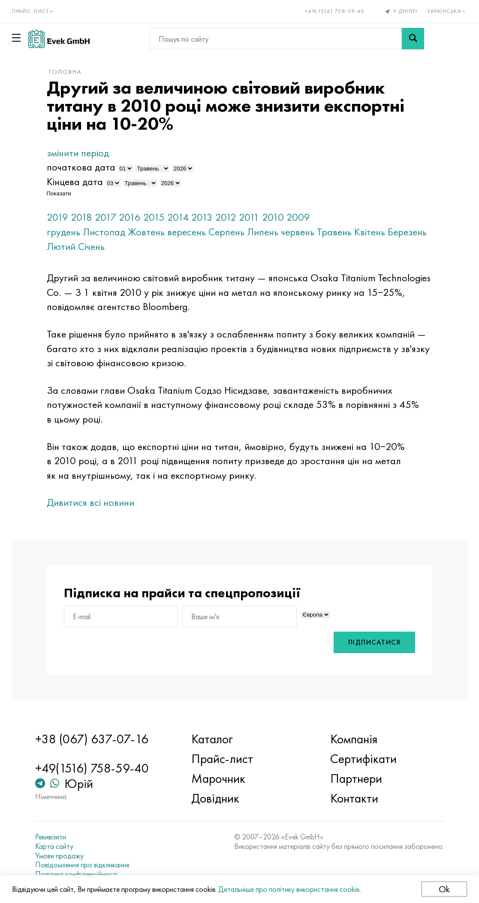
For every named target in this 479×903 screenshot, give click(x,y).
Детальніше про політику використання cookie (289, 889)
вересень (191, 231)
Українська (447, 11)
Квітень (374, 231)
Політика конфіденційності (80, 874)
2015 (158, 217)
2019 (62, 217)
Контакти (353, 798)
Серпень (231, 231)
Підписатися (369, 642)
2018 (86, 217)
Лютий (107, 246)
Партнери (355, 779)
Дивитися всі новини (95, 502)
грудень (68, 231)
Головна (70, 72)
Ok (443, 889)
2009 (303, 217)
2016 (134, 217)
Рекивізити (54, 837)
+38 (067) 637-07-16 (95, 739)
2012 (230, 217)
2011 (254, 217)
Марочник (220, 779)
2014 (182, 217)
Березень (70, 246)
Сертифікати (362, 759)
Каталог (213, 739)
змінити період (82, 152)
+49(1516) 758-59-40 (334, 11)
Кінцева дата (79, 181)
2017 (110, 217)
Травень (339, 231)
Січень (137, 246)
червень (302, 231)
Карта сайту (58, 846)
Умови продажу (63, 855)
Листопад (108, 231)
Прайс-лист (223, 759)
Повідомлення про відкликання (86, 865)
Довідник (217, 798)
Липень (267, 231)
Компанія (352, 739)
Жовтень (151, 231)
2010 (278, 217)
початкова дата (85, 166)
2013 (206, 217)
